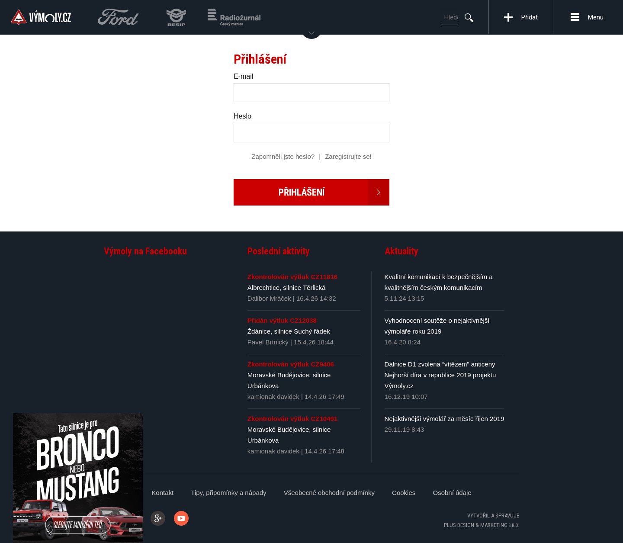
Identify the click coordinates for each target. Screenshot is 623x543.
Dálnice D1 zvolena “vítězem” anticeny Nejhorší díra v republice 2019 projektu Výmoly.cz (440, 374)
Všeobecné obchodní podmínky (329, 492)
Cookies (403, 492)
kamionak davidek (273, 396)
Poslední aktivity (278, 251)
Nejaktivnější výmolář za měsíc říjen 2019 (444, 418)
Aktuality (401, 251)
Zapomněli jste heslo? (283, 156)
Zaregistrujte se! (348, 156)
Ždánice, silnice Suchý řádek (288, 331)
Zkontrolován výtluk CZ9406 (290, 364)
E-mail (243, 76)
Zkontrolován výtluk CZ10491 (292, 418)
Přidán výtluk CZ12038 (282, 320)
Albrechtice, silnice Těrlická (286, 287)
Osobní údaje (452, 492)
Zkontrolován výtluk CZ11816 (292, 276)
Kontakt (162, 492)
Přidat (529, 17)
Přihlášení (334, 192)
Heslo (242, 116)
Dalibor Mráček (270, 298)
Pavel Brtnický (268, 342)
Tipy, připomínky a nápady (228, 492)
